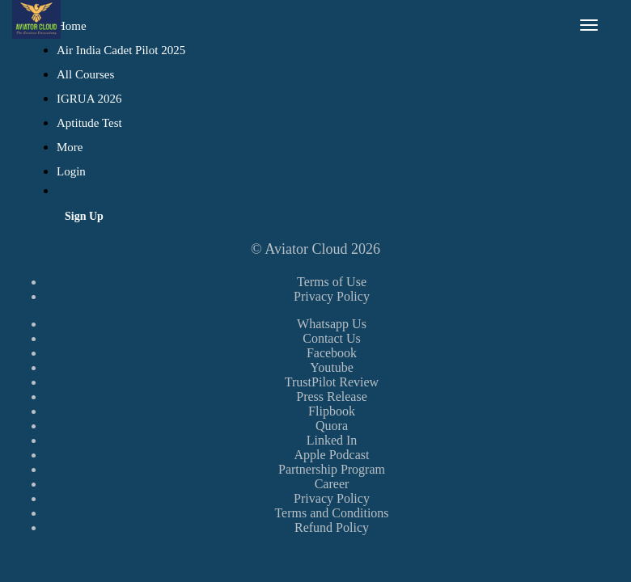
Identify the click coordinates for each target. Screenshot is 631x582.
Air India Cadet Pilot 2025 (121, 50)
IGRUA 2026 (89, 98)
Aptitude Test (89, 122)
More (71, 147)
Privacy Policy (332, 296)
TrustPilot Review (332, 382)
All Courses (85, 74)
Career (332, 484)
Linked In (332, 440)
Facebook (332, 353)
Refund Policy (331, 527)
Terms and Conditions (331, 513)
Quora (332, 425)
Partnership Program (331, 469)
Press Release (331, 396)
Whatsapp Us (331, 324)
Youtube (332, 367)
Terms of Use (331, 282)
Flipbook (331, 411)
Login (71, 171)
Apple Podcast (332, 455)
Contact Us (332, 338)
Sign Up (84, 216)
